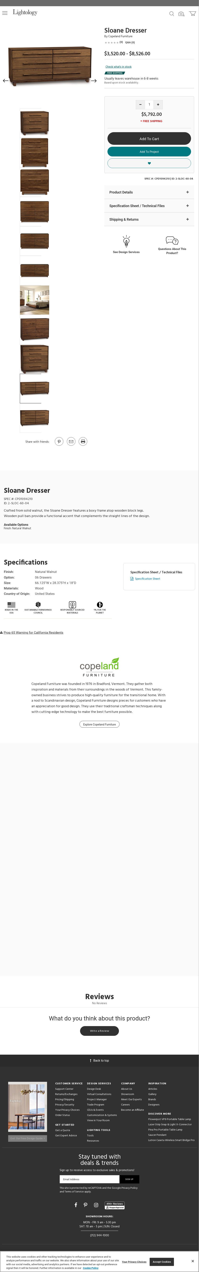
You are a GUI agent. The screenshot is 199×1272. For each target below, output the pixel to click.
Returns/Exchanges (66, 1095)
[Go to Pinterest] (59, 445)
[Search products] (171, 13)
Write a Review (99, 1031)
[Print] (82, 445)
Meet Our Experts (131, 1100)
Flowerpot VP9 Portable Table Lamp (169, 1120)
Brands (152, 1100)
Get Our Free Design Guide (27, 1137)
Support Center (64, 1090)
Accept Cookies (162, 1261)
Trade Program (95, 1106)
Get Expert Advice (66, 1136)
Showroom (127, 1095)
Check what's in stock (119, 66)
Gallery (152, 1095)
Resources (93, 1142)
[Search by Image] (181, 14)
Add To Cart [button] (149, 139)
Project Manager (97, 1100)
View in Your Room (98, 1121)
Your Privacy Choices (67, 1111)
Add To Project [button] (149, 152)
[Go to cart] (193, 13)
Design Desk (94, 1090)
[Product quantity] (149, 104)
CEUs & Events (95, 1111)
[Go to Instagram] (96, 1206)
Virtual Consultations (99, 1095)
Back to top (99, 1061)
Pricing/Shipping (64, 1100)
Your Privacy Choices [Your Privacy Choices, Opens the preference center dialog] (134, 1261)
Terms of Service (74, 1192)
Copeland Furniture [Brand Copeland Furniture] (120, 36)
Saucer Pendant (157, 1136)
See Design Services (126, 252)
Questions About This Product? (172, 251)
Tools (90, 1136)
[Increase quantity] (158, 104)
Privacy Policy (129, 1189)
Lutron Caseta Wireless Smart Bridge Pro (171, 1141)
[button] (5, 13)
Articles (152, 1090)
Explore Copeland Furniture (99, 724)
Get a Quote (62, 1131)
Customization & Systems (102, 1116)
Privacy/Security (64, 1106)
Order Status (62, 1116)
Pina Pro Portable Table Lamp (165, 1131)
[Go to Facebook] (76, 1206)
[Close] (193, 1261)
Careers (125, 1106)
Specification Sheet (147, 579)
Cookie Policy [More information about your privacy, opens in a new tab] (91, 1268)
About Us (126, 1090)
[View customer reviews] (114, 1206)
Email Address (71, 1180)
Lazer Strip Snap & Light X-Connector (170, 1125)
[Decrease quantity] (140, 104)
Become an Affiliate (132, 1111)
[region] (99, 1261)
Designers (153, 1106)
